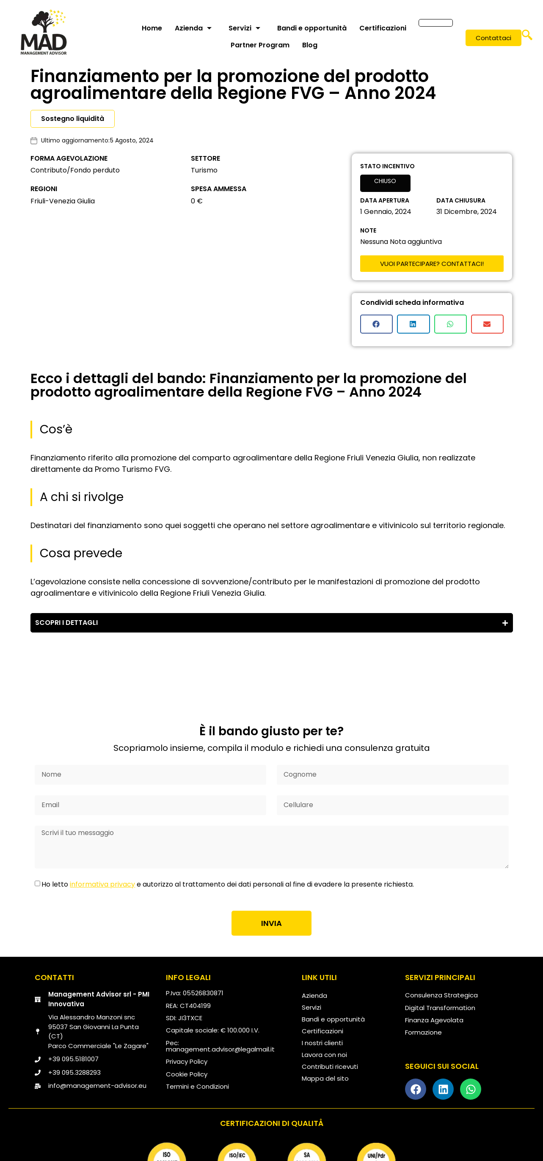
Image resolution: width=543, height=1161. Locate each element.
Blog (309, 45)
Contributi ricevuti (330, 1066)
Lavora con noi (324, 1054)
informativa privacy (102, 884)
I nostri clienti (322, 1042)
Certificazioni (382, 28)
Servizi (244, 28)
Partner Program (260, 45)
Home (152, 28)
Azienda (193, 28)
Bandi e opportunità (312, 28)
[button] (376, 324)
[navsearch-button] (527, 38)
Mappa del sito (325, 1078)
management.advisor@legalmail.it (220, 1049)
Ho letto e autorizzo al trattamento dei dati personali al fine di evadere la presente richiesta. (227, 884)
